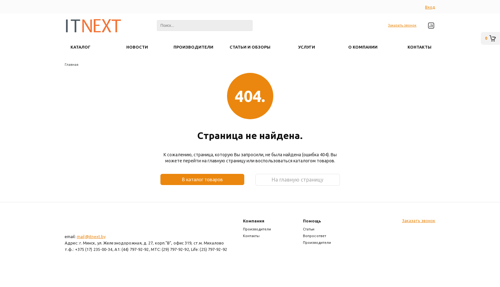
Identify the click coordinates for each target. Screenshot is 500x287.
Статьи (308, 229)
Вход (430, 7)
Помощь (312, 221)
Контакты (251, 236)
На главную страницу (297, 179)
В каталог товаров (202, 179)
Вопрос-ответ (314, 236)
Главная (71, 64)
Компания (253, 221)
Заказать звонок (402, 25)
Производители (257, 229)
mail (81, 236)
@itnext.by (95, 236)
